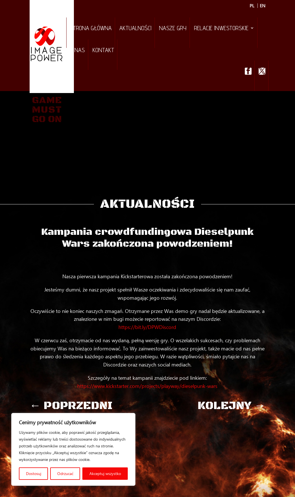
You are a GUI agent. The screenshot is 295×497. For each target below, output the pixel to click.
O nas (77, 51)
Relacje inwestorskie (221, 29)
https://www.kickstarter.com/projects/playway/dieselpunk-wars (147, 386)
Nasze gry (172, 29)
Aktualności (135, 29)
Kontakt (103, 51)
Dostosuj (33, 473)
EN (262, 5)
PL (252, 5)
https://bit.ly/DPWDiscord (147, 327)
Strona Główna (91, 29)
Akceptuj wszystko (105, 473)
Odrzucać (65, 473)
